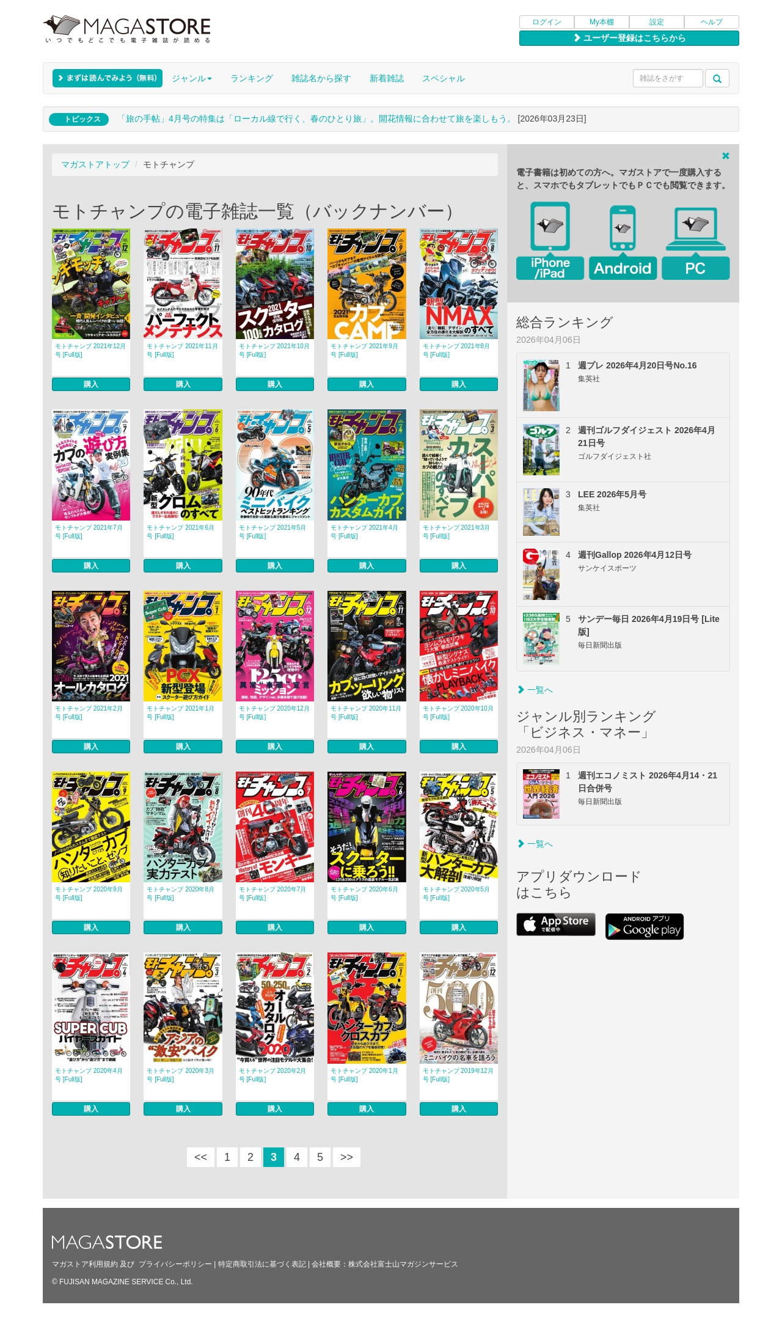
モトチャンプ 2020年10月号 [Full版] (458, 712)
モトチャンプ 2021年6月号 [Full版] (180, 531)
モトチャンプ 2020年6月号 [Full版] (364, 893)
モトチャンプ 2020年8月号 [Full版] (180, 893)
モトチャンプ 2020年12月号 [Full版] (274, 712)
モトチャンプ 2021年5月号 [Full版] (273, 531)
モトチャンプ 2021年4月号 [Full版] (364, 531)
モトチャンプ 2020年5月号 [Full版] (457, 893)
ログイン (546, 22)
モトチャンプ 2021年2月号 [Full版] (89, 712)
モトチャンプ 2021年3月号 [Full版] (457, 531)
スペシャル (443, 78)
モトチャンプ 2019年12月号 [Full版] (458, 1075)
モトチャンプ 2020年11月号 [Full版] (366, 712)
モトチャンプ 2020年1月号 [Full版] (364, 1075)
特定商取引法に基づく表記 (262, 1264)
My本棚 (602, 22)
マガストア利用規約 (85, 1264)
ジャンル (192, 78)
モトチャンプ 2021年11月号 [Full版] (182, 350)
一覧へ (534, 690)
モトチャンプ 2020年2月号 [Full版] (273, 1075)
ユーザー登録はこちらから (629, 38)
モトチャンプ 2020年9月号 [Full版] (89, 893)
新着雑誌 (387, 78)
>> (346, 1157)
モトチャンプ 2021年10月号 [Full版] (274, 350)
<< (200, 1157)
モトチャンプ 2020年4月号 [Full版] (89, 1075)
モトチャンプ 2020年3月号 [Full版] (180, 1075)
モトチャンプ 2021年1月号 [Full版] (180, 712)
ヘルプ (712, 22)
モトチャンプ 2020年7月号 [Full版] (273, 893)
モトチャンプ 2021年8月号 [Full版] (457, 350)
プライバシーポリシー (175, 1264)
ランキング (251, 78)
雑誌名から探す (321, 78)
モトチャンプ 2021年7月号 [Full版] (89, 531)
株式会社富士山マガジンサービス (403, 1264)
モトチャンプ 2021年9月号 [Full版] (364, 350)
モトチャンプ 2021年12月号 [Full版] (90, 350)
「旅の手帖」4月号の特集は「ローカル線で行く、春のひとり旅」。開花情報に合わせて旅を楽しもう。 (316, 118)
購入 (91, 384)
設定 (656, 22)
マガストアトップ (95, 164)
